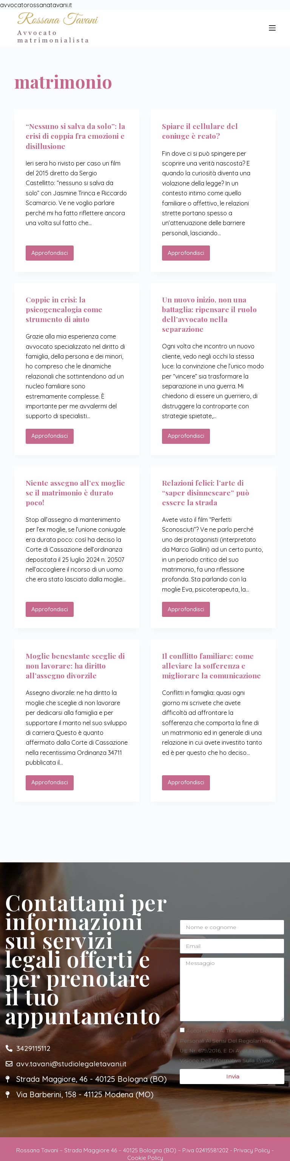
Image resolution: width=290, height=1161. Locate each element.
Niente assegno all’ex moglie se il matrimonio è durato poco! (72, 492)
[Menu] (272, 28)
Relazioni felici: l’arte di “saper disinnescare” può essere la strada (208, 492)
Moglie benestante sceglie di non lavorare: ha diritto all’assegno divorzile (73, 665)
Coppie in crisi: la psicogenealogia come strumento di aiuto (66, 309)
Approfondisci (52, 250)
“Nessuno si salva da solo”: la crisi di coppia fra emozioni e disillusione (73, 135)
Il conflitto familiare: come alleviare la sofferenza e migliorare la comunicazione (210, 670)
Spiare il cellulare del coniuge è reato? (201, 131)
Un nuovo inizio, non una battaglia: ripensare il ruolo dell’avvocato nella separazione (212, 314)
